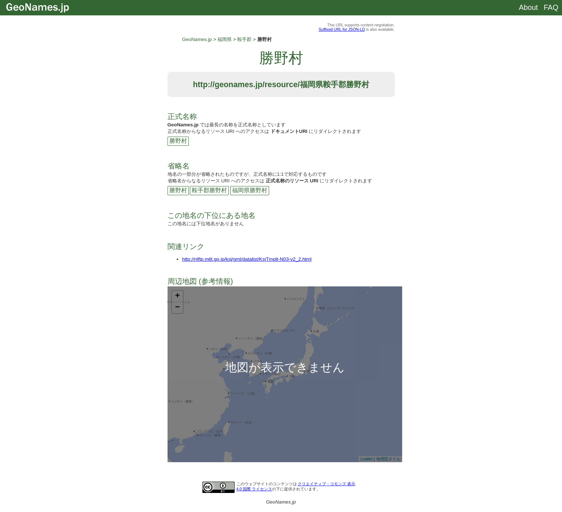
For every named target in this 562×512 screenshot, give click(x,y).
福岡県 (224, 39)
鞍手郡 (244, 39)
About (528, 7)
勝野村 (178, 141)
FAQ (551, 7)
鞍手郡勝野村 (209, 190)
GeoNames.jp (197, 39)
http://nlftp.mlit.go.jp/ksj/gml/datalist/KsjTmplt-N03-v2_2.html (247, 259)
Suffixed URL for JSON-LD (342, 29)
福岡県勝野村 (249, 190)
